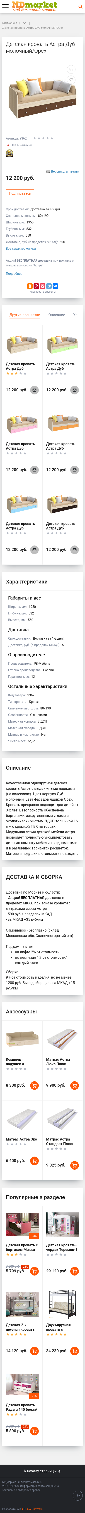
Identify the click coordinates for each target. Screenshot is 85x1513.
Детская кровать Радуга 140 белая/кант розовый (21, 1409)
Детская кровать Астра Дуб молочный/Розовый (20, 451)
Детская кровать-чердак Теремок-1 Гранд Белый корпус (62, 1252)
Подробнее (14, 273)
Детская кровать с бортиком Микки (22, 1247)
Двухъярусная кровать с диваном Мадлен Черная (61, 1332)
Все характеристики (21, 248)
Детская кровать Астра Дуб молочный (20, 368)
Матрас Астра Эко (21, 1139)
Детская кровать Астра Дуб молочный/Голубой (20, 530)
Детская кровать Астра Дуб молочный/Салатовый (60, 371)
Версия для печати (65, 171)
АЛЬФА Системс (32, 1509)
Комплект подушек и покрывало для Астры (19, 1066)
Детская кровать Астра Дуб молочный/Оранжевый (60, 451)
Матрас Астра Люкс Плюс (58, 1061)
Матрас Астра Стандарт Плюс (59, 1141)
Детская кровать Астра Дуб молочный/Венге (60, 528)
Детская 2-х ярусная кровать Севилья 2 (20, 1329)
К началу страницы (42, 1471)
